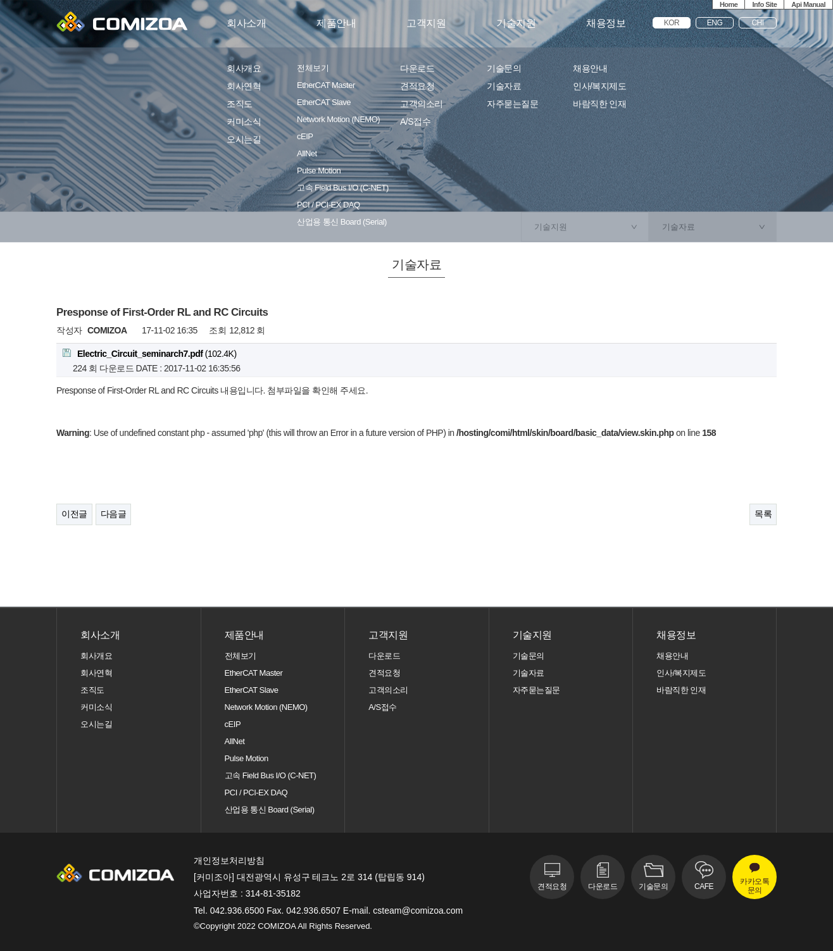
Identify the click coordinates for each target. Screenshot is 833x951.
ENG (715, 22)
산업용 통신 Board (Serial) (342, 222)
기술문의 (504, 68)
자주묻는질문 (512, 104)
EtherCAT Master (326, 85)
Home (729, 4)
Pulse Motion (319, 170)
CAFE (703, 886)
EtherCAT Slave (324, 102)
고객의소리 (421, 104)
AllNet (307, 153)
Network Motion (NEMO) (338, 119)
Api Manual (808, 4)
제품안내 (336, 23)
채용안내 (590, 68)
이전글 (74, 514)
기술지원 (516, 23)
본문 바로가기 (0, 0)
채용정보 (605, 23)
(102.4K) (150, 354)
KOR (672, 22)
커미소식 (244, 122)
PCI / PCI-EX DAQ (328, 205)
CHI (757, 22)
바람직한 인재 (599, 104)
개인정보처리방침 (229, 860)
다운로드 (417, 68)
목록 (763, 514)
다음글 (114, 514)
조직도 (240, 104)
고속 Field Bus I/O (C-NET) (343, 187)
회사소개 (246, 23)
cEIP (305, 136)
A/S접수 (415, 122)
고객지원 (426, 23)
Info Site (764, 4)
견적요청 (417, 86)
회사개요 (244, 68)
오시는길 (244, 139)
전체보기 (313, 68)
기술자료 (504, 86)
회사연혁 (244, 86)
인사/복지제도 (599, 86)
